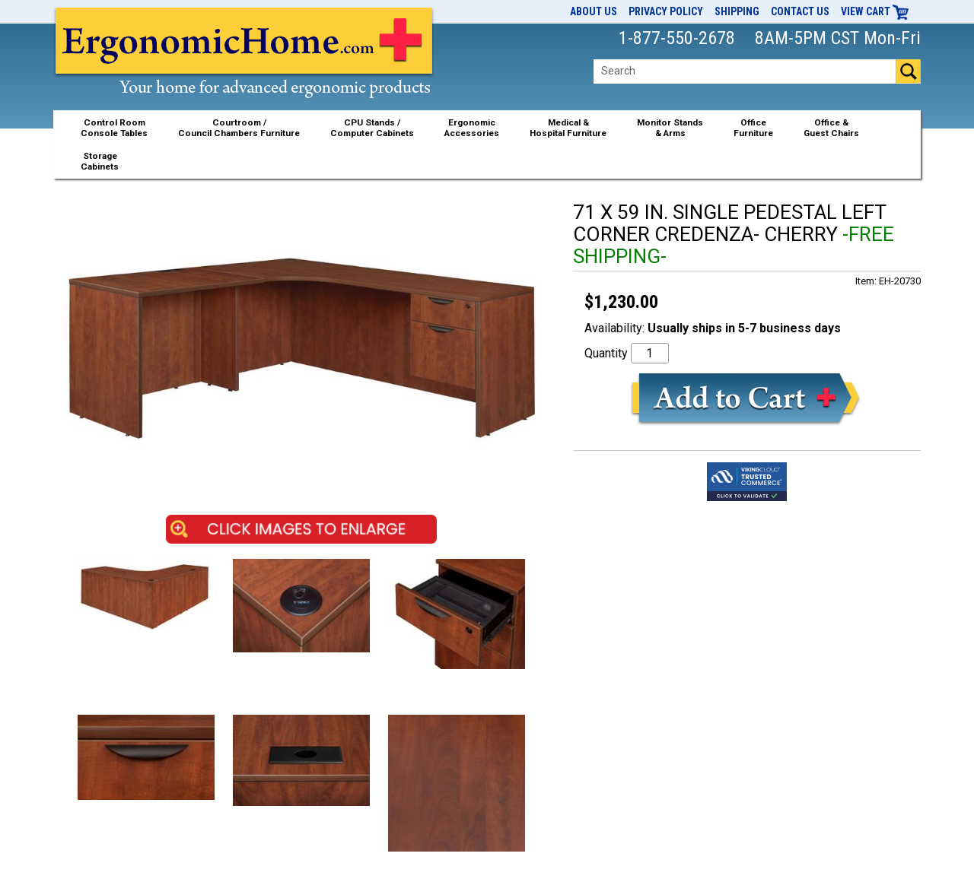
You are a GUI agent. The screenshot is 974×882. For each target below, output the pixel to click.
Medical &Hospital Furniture (568, 127)
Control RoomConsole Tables (114, 127)
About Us (593, 11)
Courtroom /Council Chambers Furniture (239, 127)
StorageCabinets (100, 161)
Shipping (737, 11)
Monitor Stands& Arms (670, 127)
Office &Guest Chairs (831, 127)
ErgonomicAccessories (471, 127)
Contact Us (800, 11)
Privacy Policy (666, 11)
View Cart (875, 11)
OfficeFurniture (753, 127)
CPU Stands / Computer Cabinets (372, 127)
